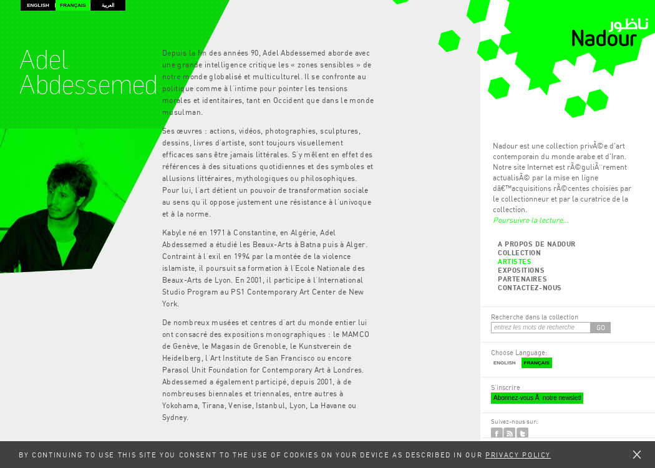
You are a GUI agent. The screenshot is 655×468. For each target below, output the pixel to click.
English (38, 5)
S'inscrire (505, 387)
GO (600, 327)
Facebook (497, 433)
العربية (108, 5)
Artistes (514, 261)
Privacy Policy (518, 455)
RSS (509, 433)
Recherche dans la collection (534, 317)
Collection (519, 252)
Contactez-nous (530, 287)
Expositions (521, 270)
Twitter (522, 433)
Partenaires (522, 279)
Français (72, 5)
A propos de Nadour (537, 244)
